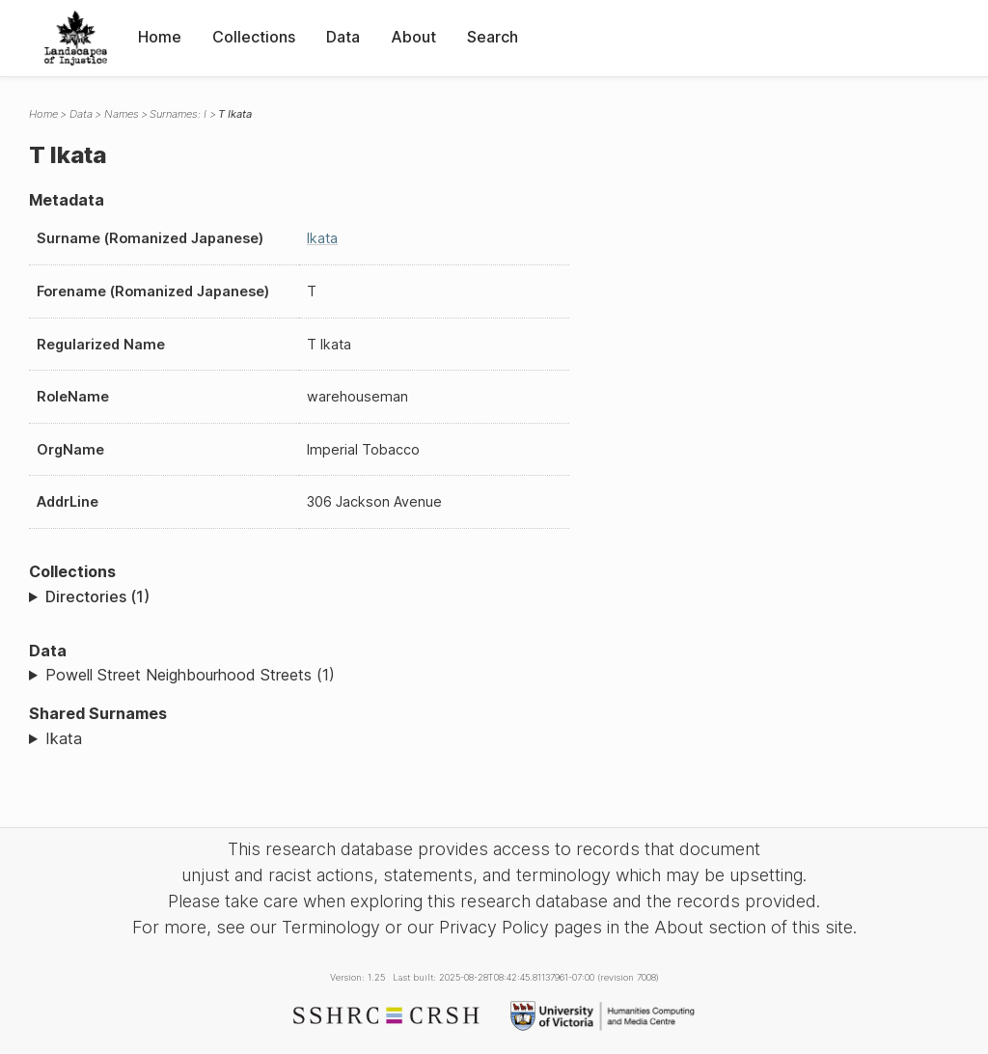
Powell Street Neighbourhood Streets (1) (190, 674)
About (413, 36)
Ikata (322, 238)
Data (343, 36)
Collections (253, 36)
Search (492, 36)
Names (121, 114)
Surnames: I (178, 114)
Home (159, 36)
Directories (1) (97, 596)
